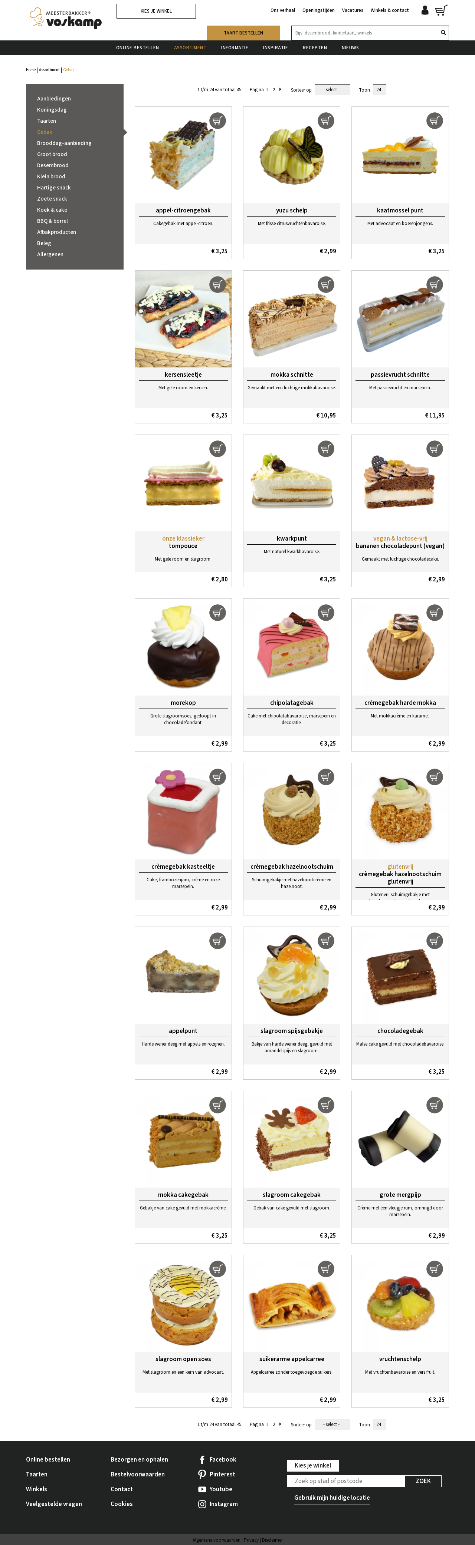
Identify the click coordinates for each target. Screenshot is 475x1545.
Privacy (251, 1540)
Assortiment (190, 47)
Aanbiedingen (54, 99)
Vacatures (352, 10)
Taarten (46, 121)
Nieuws (350, 47)
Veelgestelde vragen (54, 1504)
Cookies (122, 1504)
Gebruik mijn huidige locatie (332, 1497)
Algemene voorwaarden (216, 1540)
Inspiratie (275, 47)
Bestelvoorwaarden (138, 1474)
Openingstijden (318, 10)
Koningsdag (52, 110)
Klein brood (51, 177)
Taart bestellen (243, 33)
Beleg (44, 243)
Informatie (234, 47)
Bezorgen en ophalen (139, 1459)
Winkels (36, 1489)
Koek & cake (52, 210)
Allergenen (50, 254)
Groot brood (52, 154)
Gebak (44, 132)
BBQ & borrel (52, 221)
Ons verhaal (283, 10)
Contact (122, 1489)
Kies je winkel (156, 11)
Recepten (315, 47)
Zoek (423, 1481)
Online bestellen (137, 47)
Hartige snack (54, 188)
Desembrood (53, 165)
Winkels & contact (390, 10)
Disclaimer (272, 1540)
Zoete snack (52, 199)
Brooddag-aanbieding (64, 143)
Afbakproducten (56, 232)
